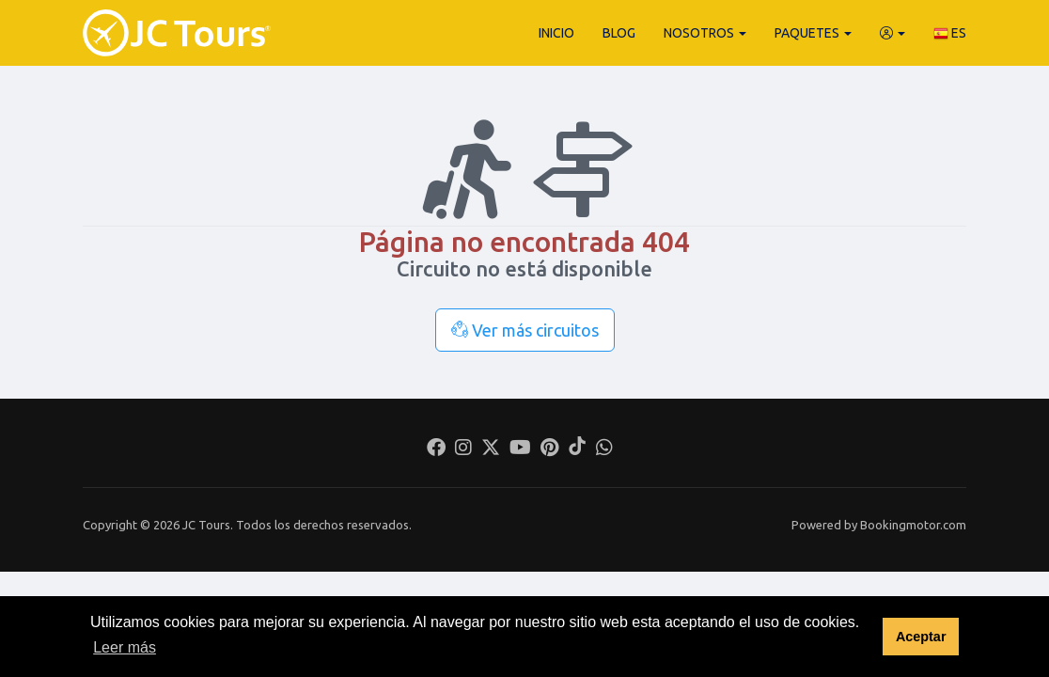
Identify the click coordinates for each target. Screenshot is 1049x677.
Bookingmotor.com (913, 524)
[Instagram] (463, 449)
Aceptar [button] (921, 636)
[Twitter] (490, 449)
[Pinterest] (549, 449)
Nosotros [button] (705, 32)
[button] (892, 33)
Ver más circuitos (525, 330)
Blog (619, 32)
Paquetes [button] (813, 32)
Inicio (556, 32)
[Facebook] (436, 449)
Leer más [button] (124, 647)
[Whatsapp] (604, 449)
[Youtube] (520, 449)
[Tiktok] (577, 449)
